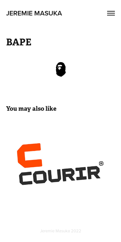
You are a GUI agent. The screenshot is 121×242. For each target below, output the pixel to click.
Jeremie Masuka (34, 13)
